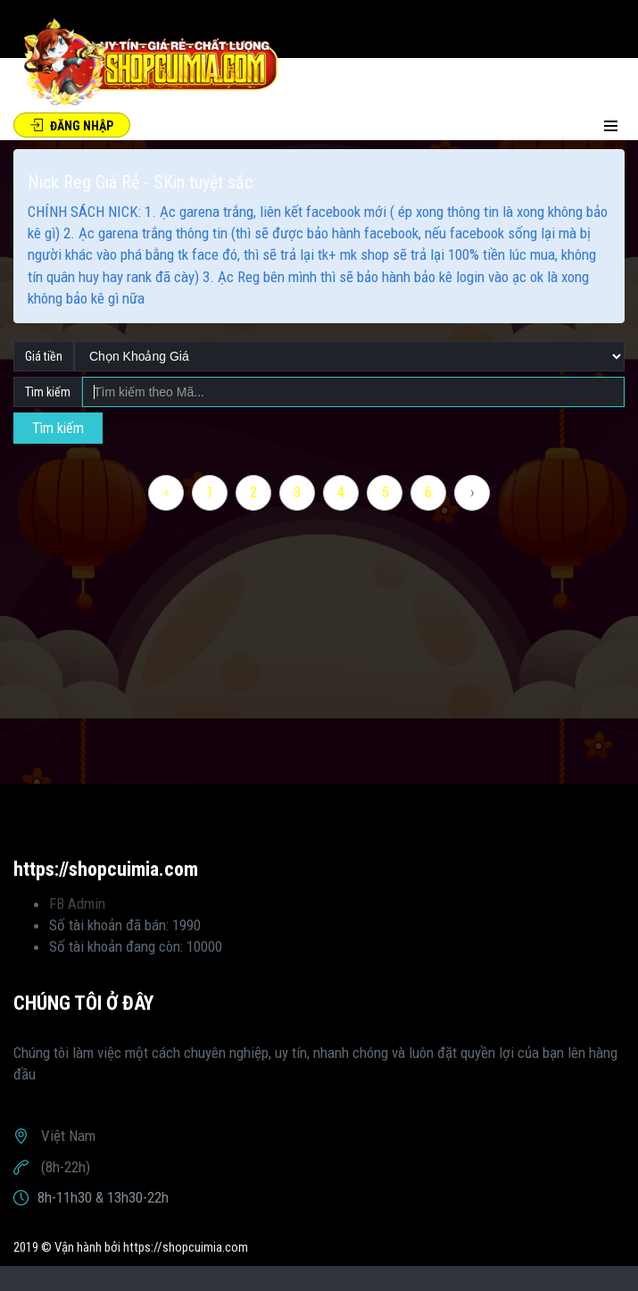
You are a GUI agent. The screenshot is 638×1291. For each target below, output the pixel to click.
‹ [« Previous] (166, 492)
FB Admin (77, 903)
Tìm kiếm (58, 428)
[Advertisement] (319, 659)
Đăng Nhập (71, 126)
